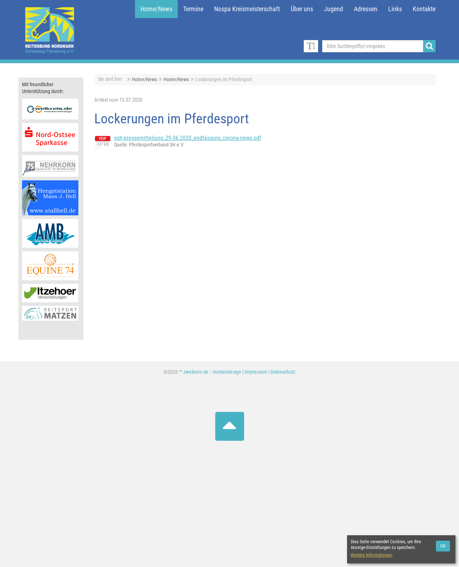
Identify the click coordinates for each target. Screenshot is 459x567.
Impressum (255, 372)
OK (443, 546)
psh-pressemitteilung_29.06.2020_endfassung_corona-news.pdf (187, 138)
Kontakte (424, 9)
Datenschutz (282, 372)
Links (395, 9)
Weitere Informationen (371, 555)
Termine (193, 9)
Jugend (333, 9)
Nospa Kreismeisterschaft (247, 9)
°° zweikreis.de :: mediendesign (210, 372)
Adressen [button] (365, 9)
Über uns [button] (302, 9)
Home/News (156, 9)
